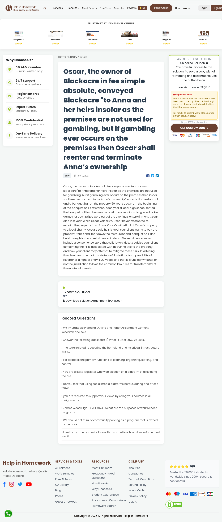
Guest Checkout (66, 504)
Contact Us (136, 476)
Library (73, 57)
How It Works (183, 8)
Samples (120, 8)
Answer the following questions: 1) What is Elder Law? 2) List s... (104, 340)
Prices (59, 499)
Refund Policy (138, 487)
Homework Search (104, 509)
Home (62, 57)
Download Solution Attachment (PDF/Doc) (92, 301)
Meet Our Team (102, 470)
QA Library (62, 487)
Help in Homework (27, 465)
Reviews (138, 8)
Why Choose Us (102, 492)
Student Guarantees (105, 497)
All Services (62, 470)
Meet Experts (90, 8)
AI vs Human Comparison (109, 503)
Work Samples (64, 476)
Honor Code (137, 493)
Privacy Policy (138, 499)
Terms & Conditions (142, 482)
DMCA (133, 504)
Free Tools (106, 8)
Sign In (205, 87)
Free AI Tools (63, 482)
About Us (134, 470)
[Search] (45, 8)
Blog (58, 493)
